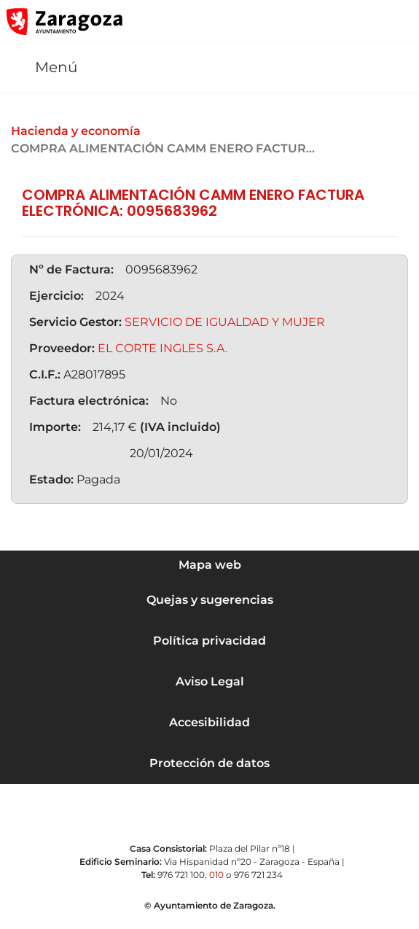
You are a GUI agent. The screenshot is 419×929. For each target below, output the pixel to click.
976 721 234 (258, 874)
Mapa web (210, 565)
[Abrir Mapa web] (397, 21)
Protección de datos (209, 763)
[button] (339, 21)
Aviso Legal (210, 681)
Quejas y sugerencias (209, 600)
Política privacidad (209, 641)
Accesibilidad (209, 722)
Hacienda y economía (76, 131)
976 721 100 (181, 874)
